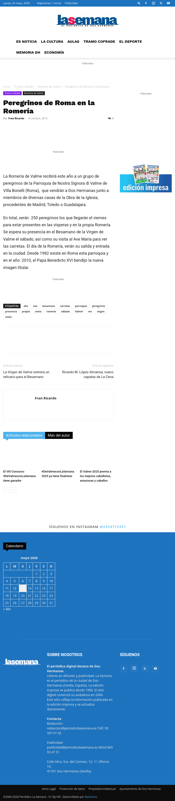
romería (51, 311)
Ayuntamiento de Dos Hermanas (140, 789)
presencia (11, 311)
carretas (65, 306)
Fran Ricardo (16, 118)
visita (8, 316)
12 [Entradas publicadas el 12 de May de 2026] (15, 588)
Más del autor (59, 435)
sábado (65, 311)
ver (90, 311)
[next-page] (13, 490)
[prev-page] (6, 490)
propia (26, 311)
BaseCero (91, 797)
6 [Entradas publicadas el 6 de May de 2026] (23, 581)
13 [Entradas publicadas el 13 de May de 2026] (23, 588)
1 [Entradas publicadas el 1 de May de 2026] (36, 574)
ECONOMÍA (54, 52)
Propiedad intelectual (102, 789)
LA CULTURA (52, 41)
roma (38, 311)
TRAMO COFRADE (99, 41)
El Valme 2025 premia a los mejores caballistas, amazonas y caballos (95, 476)
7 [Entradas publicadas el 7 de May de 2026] (30, 581)
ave (35, 306)
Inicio (6, 87)
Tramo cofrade (23, 87)
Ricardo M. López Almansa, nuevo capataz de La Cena (87, 374)
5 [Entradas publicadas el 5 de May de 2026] (15, 581)
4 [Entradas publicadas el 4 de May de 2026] (7, 581)
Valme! (79, 311)
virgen (101, 311)
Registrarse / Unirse (49, 3)
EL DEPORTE (130, 41)
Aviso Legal (49, 789)
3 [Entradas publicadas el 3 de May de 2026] (51, 574)
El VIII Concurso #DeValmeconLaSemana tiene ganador (19, 476)
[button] (139, 3)
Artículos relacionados (24, 435)
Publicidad (71, 3)
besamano (48, 306)
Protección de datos (72, 789)
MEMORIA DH (28, 52)
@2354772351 (113, 526)
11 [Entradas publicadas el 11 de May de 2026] (7, 588)
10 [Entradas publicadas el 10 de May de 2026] (51, 581)
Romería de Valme (49, 87)
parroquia (81, 306)
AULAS (73, 41)
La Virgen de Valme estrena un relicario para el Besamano (26, 374)
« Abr (7, 609)
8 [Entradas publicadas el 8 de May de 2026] (36, 581)
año (25, 306)
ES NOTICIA (26, 41)
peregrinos (98, 306)
